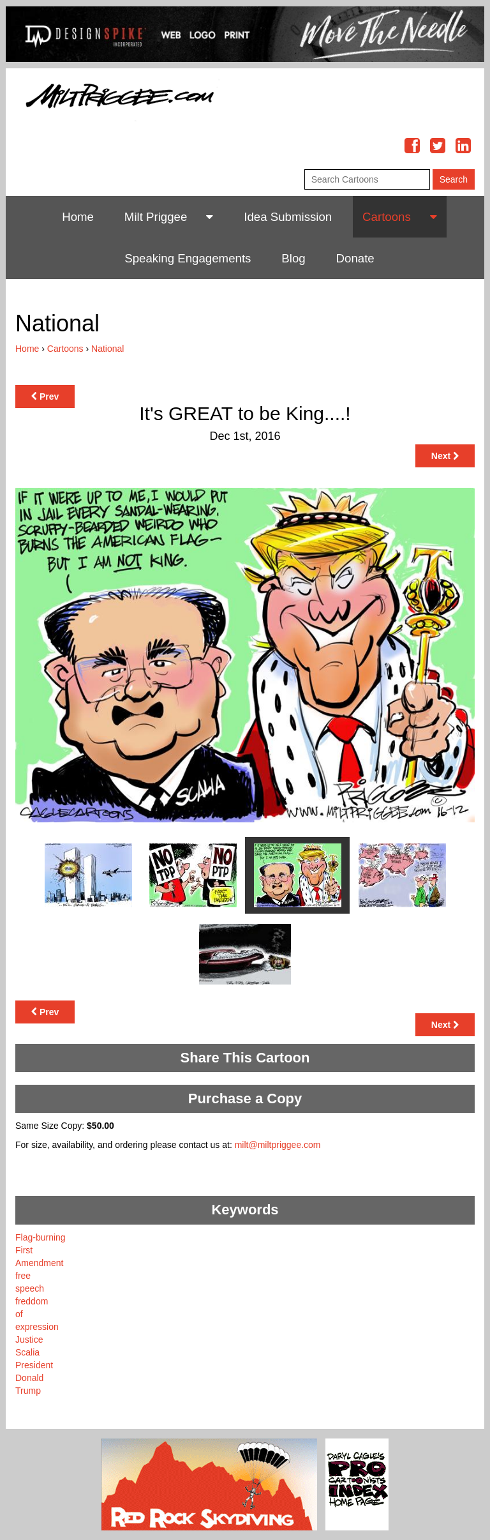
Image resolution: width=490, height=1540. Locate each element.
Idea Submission (288, 216)
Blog (293, 258)
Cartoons (386, 216)
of (19, 1314)
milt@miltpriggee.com (278, 1145)
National (107, 348)
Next (445, 456)
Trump (28, 1390)
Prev (45, 396)
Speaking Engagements (187, 258)
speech (29, 1288)
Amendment (39, 1263)
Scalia (27, 1352)
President (34, 1365)
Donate (355, 258)
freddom (31, 1301)
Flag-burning (40, 1237)
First (24, 1250)
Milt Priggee (156, 216)
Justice (29, 1339)
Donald (29, 1378)
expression (37, 1327)
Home (78, 216)
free (23, 1276)
